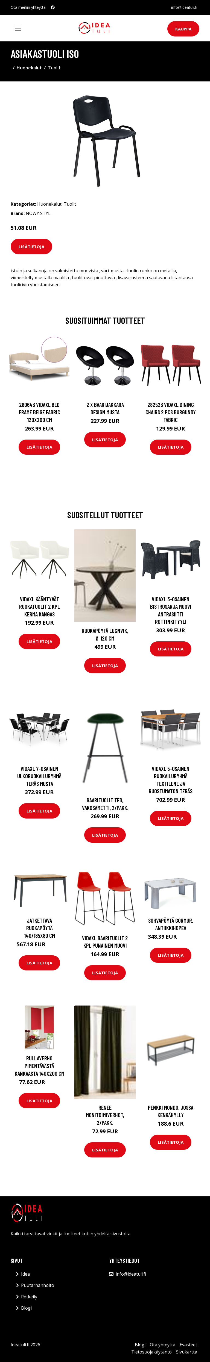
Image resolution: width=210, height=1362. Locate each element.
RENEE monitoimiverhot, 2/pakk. (105, 1115)
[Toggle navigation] (18, 28)
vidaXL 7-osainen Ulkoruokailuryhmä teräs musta (39, 776)
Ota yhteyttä (162, 1345)
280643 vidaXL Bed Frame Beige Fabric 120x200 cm (39, 412)
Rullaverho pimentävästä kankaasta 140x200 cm (39, 1066)
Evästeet (188, 1345)
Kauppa (183, 29)
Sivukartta (186, 1352)
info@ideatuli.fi (184, 7)
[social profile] (53, 7)
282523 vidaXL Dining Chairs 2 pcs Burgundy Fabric (170, 412)
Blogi (26, 1308)
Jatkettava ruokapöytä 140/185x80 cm (39, 928)
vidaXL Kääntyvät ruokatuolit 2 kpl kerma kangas (39, 607)
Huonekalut (29, 68)
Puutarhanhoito (37, 1285)
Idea (25, 1274)
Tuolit (54, 68)
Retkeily (29, 1297)
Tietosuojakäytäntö (151, 1352)
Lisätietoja (31, 246)
